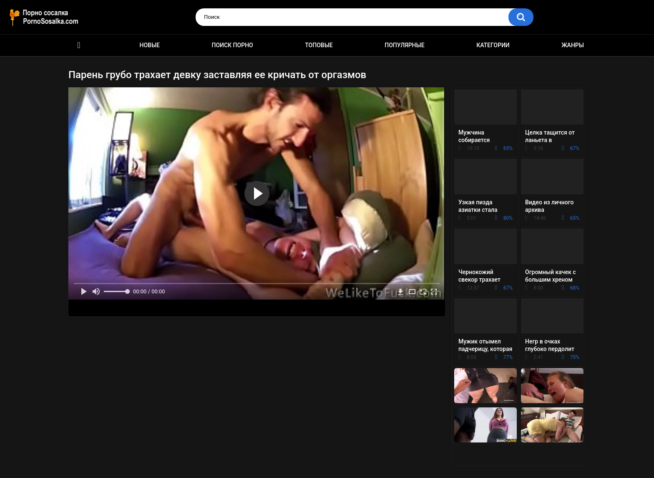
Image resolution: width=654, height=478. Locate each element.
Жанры (572, 45)
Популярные (404, 45)
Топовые (318, 45)
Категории (493, 45)
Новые (150, 45)
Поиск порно (232, 45)
